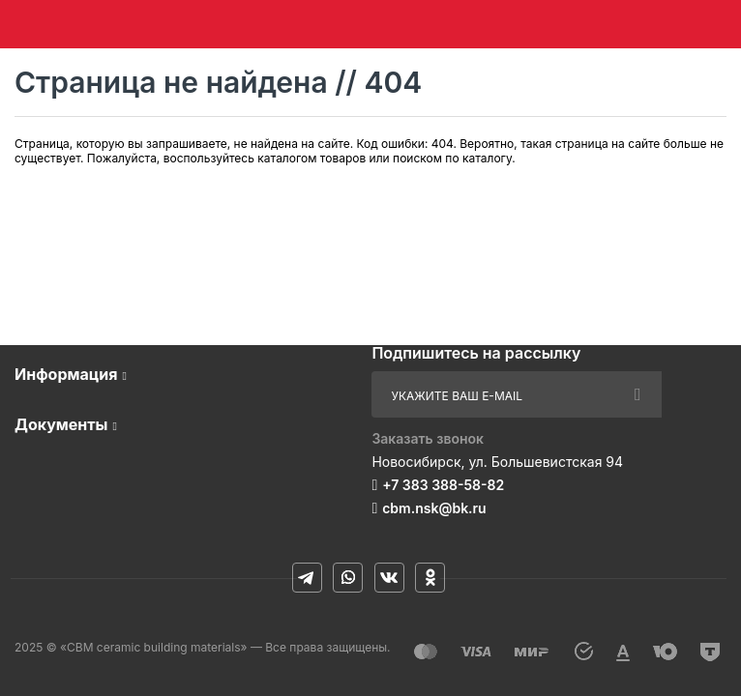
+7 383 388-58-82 (443, 485)
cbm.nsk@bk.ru (434, 508)
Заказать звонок (427, 438)
